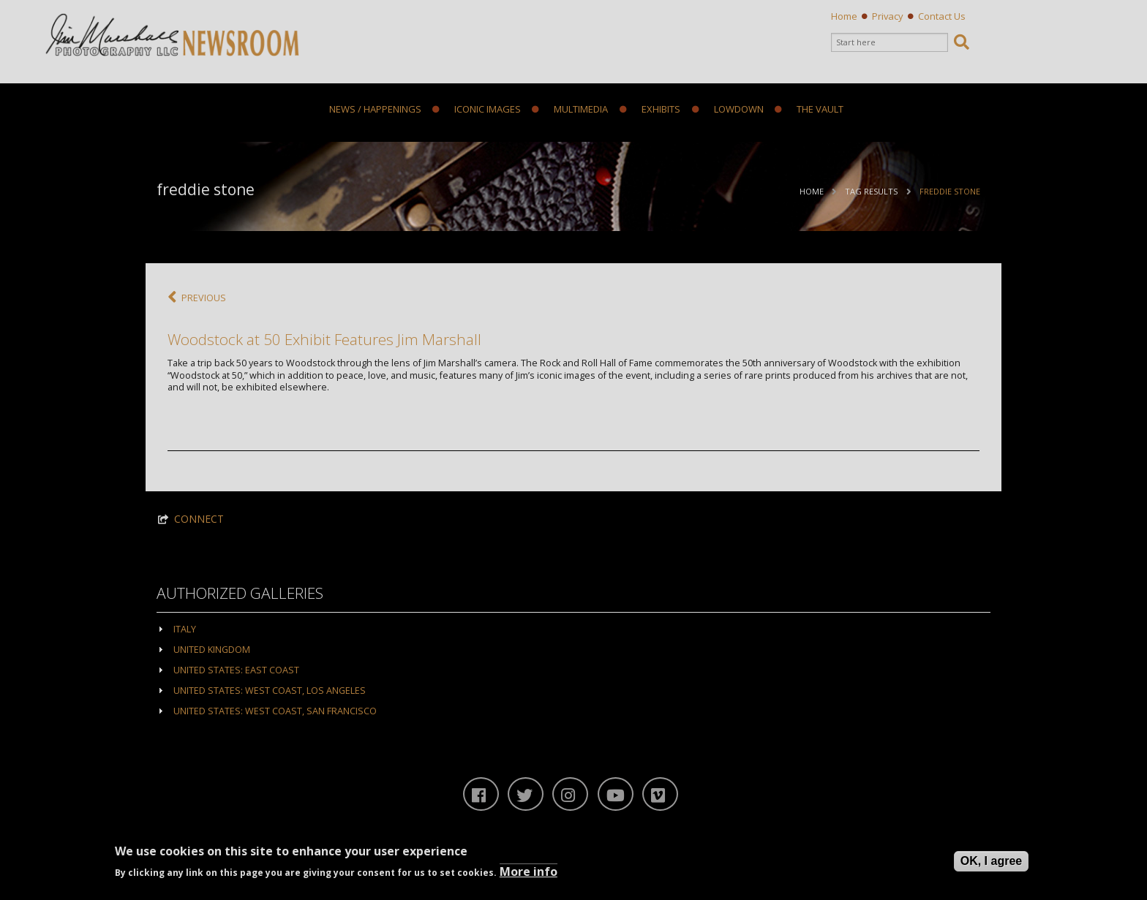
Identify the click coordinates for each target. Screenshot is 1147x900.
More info (528, 871)
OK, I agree (991, 861)
